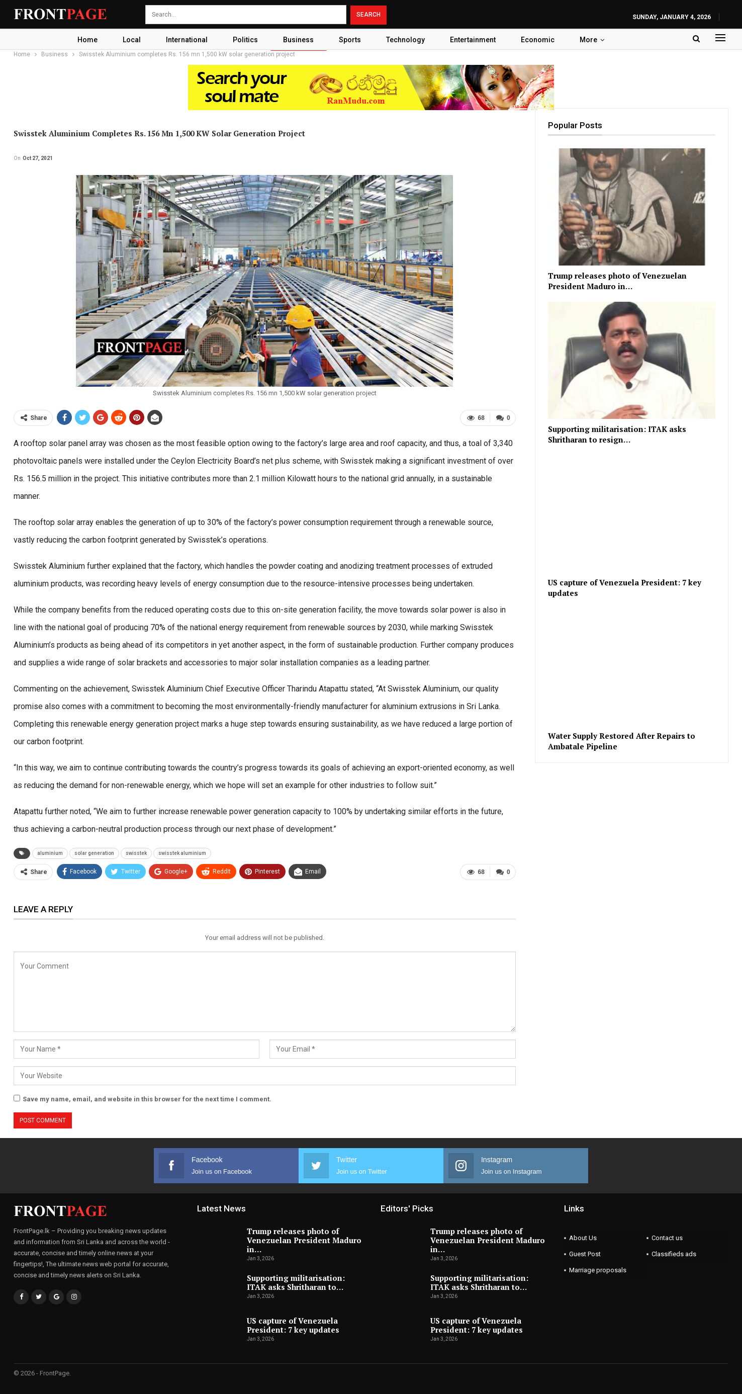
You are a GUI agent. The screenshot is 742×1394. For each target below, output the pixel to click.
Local (127, 40)
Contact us (667, 1238)
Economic (543, 40)
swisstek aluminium (182, 853)
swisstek (136, 853)
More (595, 40)
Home (81, 40)
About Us (583, 1238)
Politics (243, 40)
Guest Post (585, 1254)
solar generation (94, 853)
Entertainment (477, 40)
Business (298, 40)
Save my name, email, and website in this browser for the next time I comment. (147, 1099)
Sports (351, 40)
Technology (408, 40)
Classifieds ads (674, 1254)
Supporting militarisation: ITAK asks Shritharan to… (296, 1282)
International (183, 40)
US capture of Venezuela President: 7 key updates (293, 1325)
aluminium (50, 853)
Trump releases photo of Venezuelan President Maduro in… (304, 1240)
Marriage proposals (597, 1270)
